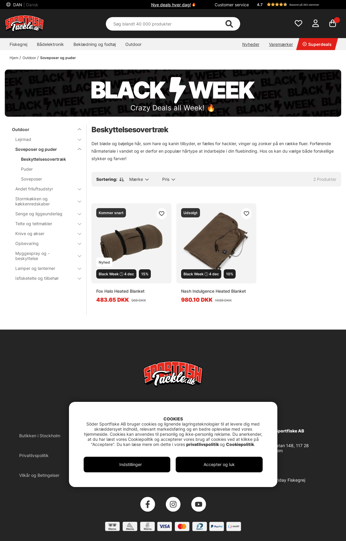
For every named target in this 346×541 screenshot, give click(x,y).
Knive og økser (44, 233)
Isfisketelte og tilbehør (44, 278)
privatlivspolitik (203, 444)
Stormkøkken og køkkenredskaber (44, 201)
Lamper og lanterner (44, 268)
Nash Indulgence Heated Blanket (213, 291)
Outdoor (133, 44)
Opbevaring (44, 243)
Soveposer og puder (58, 57)
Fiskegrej (18, 44)
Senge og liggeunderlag (44, 213)
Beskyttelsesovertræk (43, 159)
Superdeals (317, 44)
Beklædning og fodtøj (94, 44)
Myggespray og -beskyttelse (44, 256)
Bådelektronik (50, 44)
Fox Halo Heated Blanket (120, 291)
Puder (27, 169)
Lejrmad (44, 139)
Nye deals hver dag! (171, 4)
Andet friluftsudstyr (44, 188)
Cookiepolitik (240, 444)
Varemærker (281, 44)
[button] (296, 4)
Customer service (232, 4)
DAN (25, 4)
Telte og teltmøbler (44, 223)
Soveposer (31, 178)
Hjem (14, 57)
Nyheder (250, 44)
